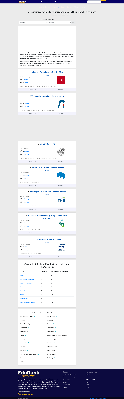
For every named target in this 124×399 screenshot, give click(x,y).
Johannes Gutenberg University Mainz (46, 72)
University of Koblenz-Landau (47, 239)
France (87, 377)
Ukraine (88, 382)
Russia (87, 384)
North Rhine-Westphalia (27, 279)
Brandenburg (24, 298)
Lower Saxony (24, 290)
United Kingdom (90, 379)
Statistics (32, 89)
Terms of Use (93, 398)
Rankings (61, 89)
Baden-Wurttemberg (26, 283)
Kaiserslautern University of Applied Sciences (47, 215)
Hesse (22, 275)
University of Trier (47, 144)
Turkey (88, 387)
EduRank (69, 15)
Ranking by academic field (47, 19)
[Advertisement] (32, 39)
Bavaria (22, 287)
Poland (88, 374)
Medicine (47, 7)
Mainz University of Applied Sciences (47, 168)
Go (73, 22)
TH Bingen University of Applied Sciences (47, 191)
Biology (41, 7)
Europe (63, 7)
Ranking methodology (25, 394)
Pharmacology (55, 7)
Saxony (22, 294)
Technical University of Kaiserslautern (46, 96)
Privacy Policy (102, 398)
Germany (69, 7)
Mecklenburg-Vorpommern (27, 302)
